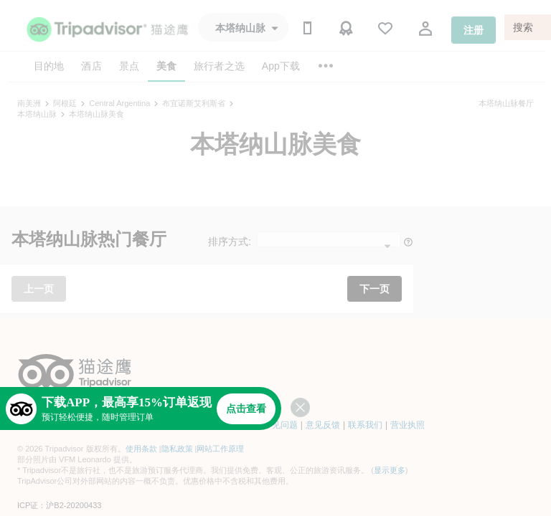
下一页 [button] (374, 289)
